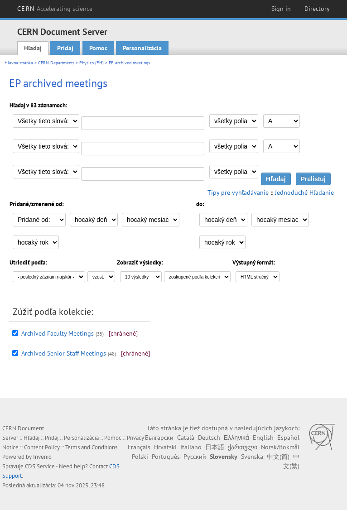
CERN (54, 9)
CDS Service (40, 466)
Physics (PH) (91, 63)
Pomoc (98, 48)
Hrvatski (165, 447)
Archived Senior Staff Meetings (63, 353)
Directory (317, 9)
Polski (140, 456)
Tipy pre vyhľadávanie (238, 192)
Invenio (42, 457)
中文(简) (278, 456)
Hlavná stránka (19, 63)
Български (159, 437)
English (263, 437)
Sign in (281, 9)
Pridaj (65, 48)
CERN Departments (56, 63)
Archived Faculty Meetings (57, 333)
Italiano (191, 447)
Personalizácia (142, 48)
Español (288, 437)
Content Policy (42, 447)
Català (185, 437)
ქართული (242, 447)
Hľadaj (33, 48)
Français (139, 447)
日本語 (214, 447)
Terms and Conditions (91, 447)
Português (166, 456)
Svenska (252, 456)
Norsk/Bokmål (280, 447)
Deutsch (209, 437)
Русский (194, 456)
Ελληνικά (236, 437)
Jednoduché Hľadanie (304, 192)
